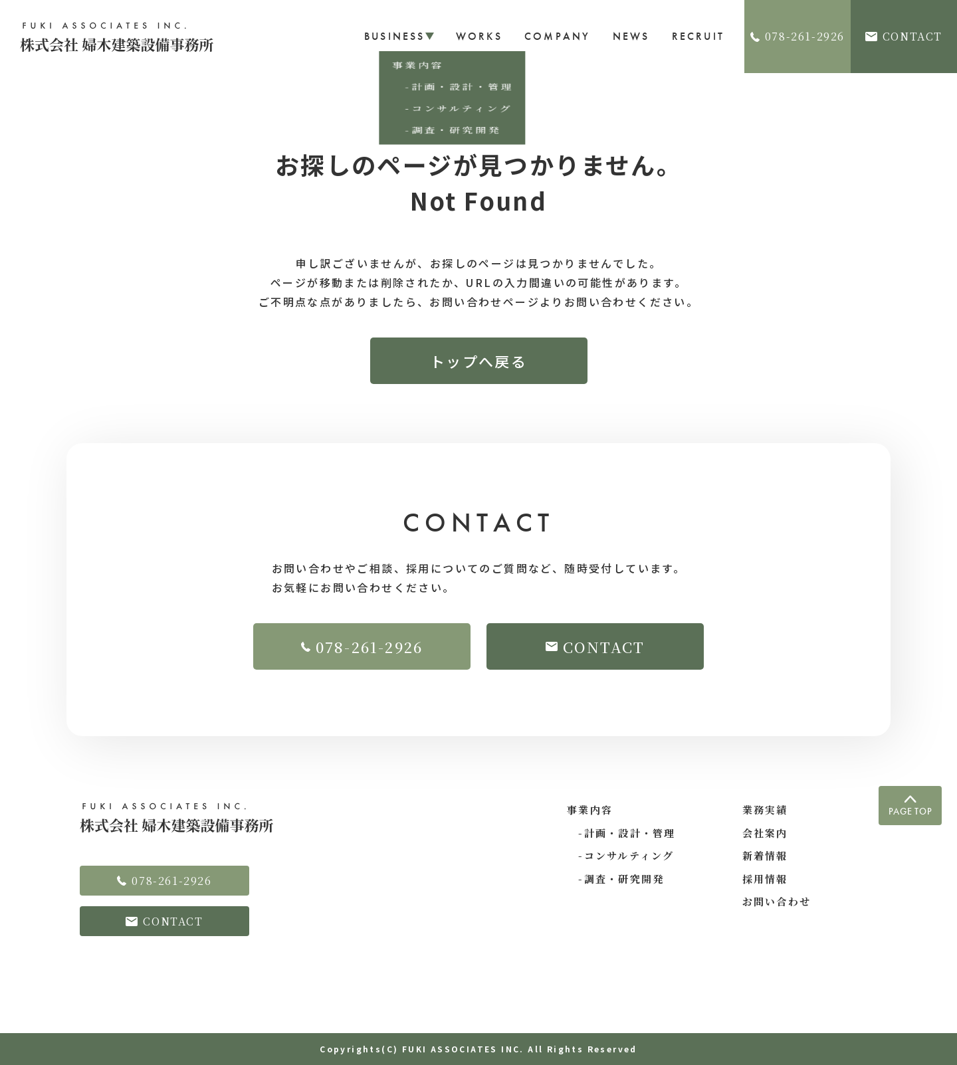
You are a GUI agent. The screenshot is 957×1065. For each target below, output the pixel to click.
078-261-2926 (797, 36)
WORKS (479, 36)
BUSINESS (399, 36)
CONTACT (903, 36)
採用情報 (765, 879)
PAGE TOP (910, 806)
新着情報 (765, 855)
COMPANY (557, 36)
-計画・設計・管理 (621, 833)
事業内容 (590, 810)
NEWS (631, 36)
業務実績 (765, 810)
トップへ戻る (478, 360)
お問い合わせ (776, 901)
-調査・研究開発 (615, 879)
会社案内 (765, 833)
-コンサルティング (621, 855)
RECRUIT (698, 36)
